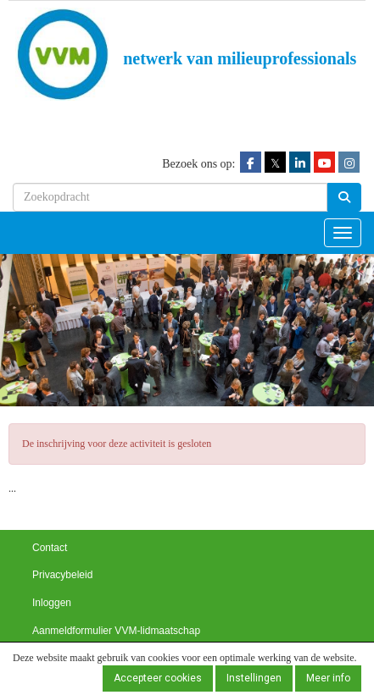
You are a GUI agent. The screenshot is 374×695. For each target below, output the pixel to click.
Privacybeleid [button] (62, 575)
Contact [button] (49, 548)
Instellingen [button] (254, 678)
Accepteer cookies (158, 678)
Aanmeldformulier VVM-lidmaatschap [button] (116, 631)
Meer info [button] (328, 678)
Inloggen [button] (51, 603)
